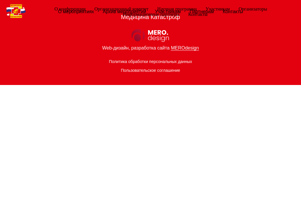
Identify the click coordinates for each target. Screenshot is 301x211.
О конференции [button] (70, 8)
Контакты (198, 14)
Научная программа (177, 8)
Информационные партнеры (151, 14)
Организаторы (253, 8)
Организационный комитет (121, 8)
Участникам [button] (217, 8)
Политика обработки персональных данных (150, 61)
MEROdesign (185, 47)
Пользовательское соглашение (150, 70)
